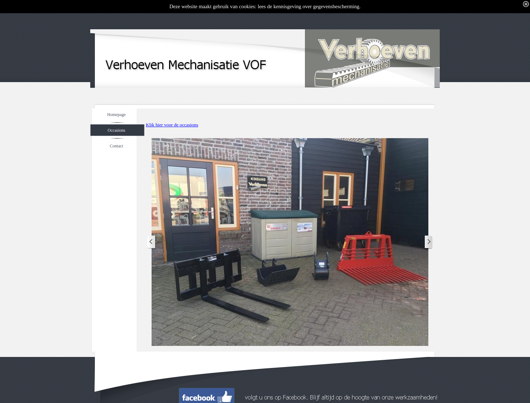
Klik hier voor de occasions (172, 124)
